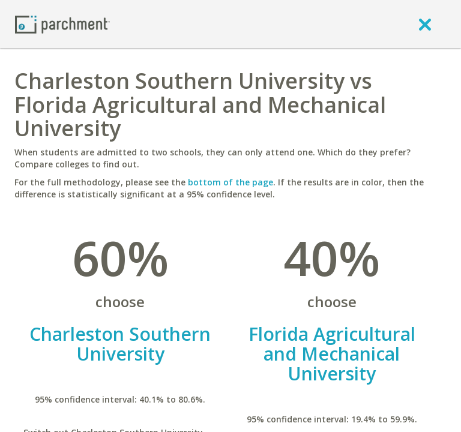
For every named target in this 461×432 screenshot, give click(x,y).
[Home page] (62, 23)
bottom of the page (230, 182)
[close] (425, 24)
